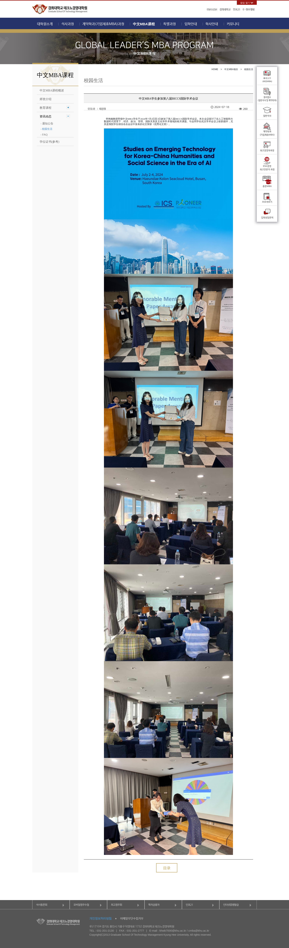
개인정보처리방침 (100, 918)
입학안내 (190, 24)
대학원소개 (45, 24)
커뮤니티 (233, 24)
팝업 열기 (245, 2)
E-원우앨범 (249, 9)
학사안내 (212, 24)
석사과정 (67, 24)
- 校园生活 (46, 129)
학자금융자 (153, 904)
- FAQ (44, 134)
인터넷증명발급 (231, 904)
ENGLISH (212, 9)
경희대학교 (225, 9)
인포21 (236, 9)
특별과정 (169, 24)
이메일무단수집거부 (131, 918)
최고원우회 (116, 904)
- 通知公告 (47, 123)
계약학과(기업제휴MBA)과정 (103, 24)
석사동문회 (41, 904)
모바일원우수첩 (81, 904)
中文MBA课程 (144, 24)
